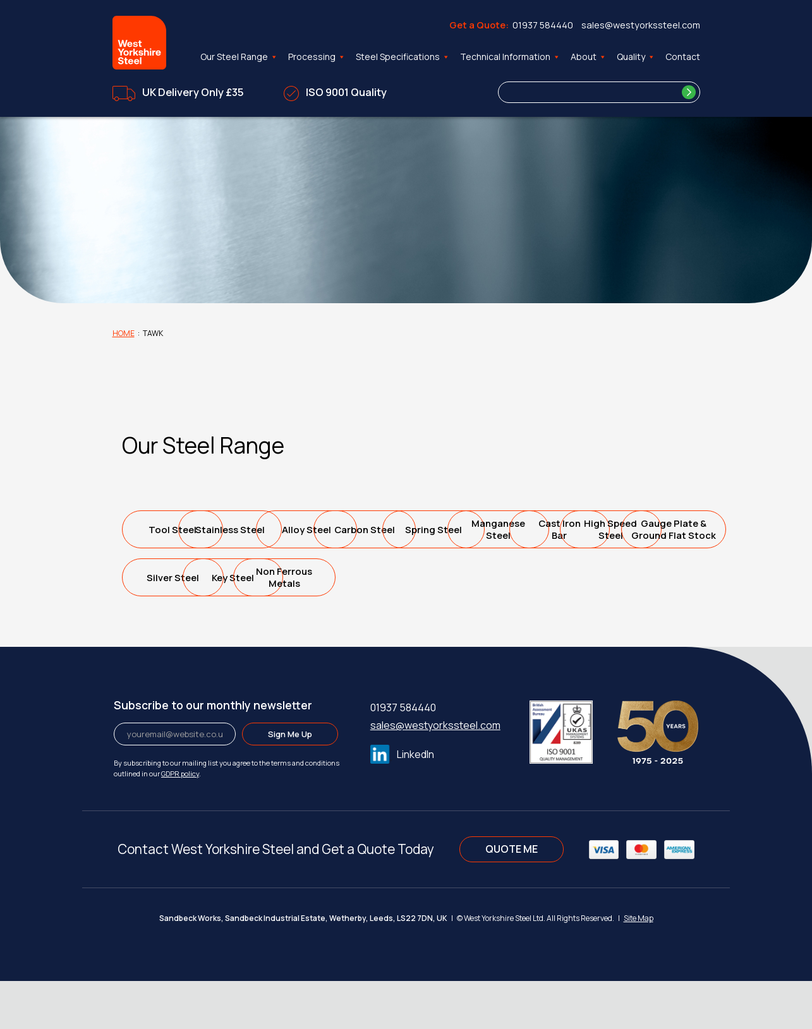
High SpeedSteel (404, 577)
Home (123, 333)
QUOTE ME (511, 897)
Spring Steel (633, 529)
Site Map (638, 966)
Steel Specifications (403, 56)
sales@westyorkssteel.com (640, 25)
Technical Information (510, 56)
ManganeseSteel (175, 577)
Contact (682, 57)
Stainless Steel (290, 529)
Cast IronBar (290, 577)
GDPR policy (180, 821)
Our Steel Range (239, 56)
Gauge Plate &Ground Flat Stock (518, 577)
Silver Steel (633, 577)
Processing (317, 56)
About (589, 56)
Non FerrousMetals (290, 625)
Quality (636, 56)
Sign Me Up (290, 782)
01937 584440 (542, 25)
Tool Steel (176, 529)
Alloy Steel (404, 529)
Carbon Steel (518, 529)
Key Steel (175, 625)
